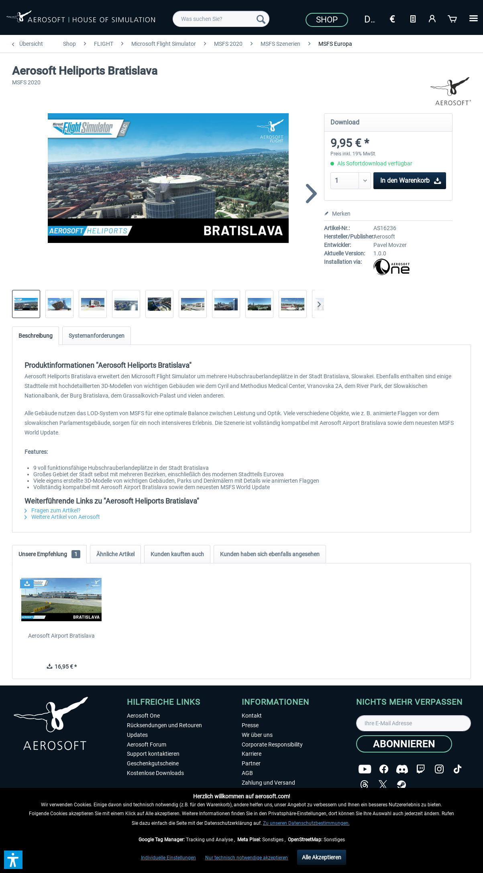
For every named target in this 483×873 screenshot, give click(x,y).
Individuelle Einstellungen (168, 858)
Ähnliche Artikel (115, 554)
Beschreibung (35, 335)
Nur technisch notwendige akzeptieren (246, 858)
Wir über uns (257, 735)
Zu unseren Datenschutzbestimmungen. (306, 823)
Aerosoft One (143, 715)
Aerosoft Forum (146, 744)
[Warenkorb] (453, 18)
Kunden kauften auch (177, 554)
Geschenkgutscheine (153, 763)
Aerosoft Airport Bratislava (61, 635)
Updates (137, 735)
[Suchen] (261, 19)
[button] (13, 860)
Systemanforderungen (96, 335)
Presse (250, 725)
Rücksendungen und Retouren (164, 725)
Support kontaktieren (153, 754)
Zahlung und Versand (268, 782)
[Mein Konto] (433, 18)
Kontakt (252, 715)
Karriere (251, 754)
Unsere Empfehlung (49, 554)
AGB (247, 773)
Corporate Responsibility (272, 744)
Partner (251, 763)
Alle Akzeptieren (321, 857)
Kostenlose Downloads (155, 773)
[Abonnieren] (404, 744)
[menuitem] (221, 19)
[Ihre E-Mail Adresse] (413, 723)
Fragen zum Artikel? (52, 510)
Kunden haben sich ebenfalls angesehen (270, 554)
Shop (327, 19)
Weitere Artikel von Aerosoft (62, 517)
